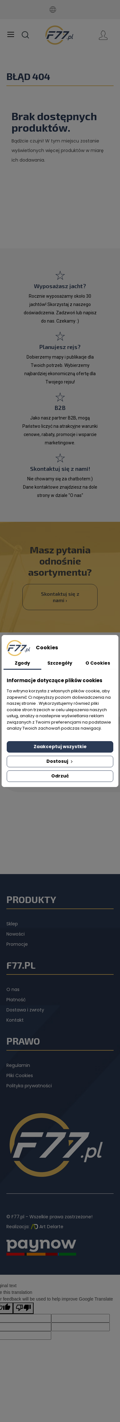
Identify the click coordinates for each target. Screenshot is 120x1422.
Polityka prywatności (29, 1086)
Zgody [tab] (22, 663)
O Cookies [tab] (97, 663)
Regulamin (18, 1065)
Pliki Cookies (19, 1075)
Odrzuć (60, 776)
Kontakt (15, 1020)
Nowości (15, 934)
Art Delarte (47, 1226)
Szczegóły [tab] (59, 663)
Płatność (16, 999)
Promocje (17, 944)
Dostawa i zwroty (25, 1010)
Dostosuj (60, 761)
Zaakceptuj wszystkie (60, 746)
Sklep (12, 924)
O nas (13, 989)
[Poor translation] (23, 1308)
